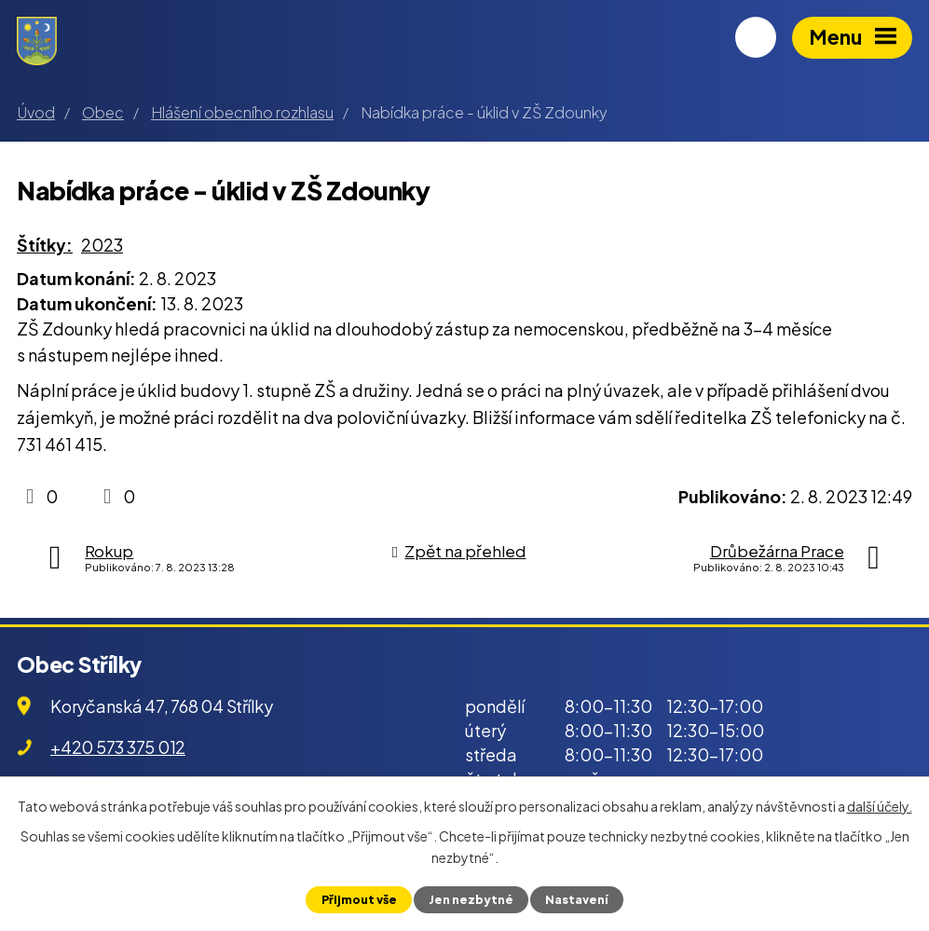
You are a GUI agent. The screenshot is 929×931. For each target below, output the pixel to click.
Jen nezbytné (471, 899)
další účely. (879, 806)
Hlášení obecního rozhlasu (242, 112)
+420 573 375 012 (117, 747)
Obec (103, 112)
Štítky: (45, 244)
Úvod (36, 112)
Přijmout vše (358, 899)
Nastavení (576, 899)
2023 (102, 244)
